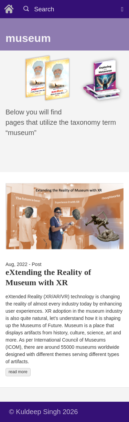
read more (18, 371)
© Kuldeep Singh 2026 (43, 411)
